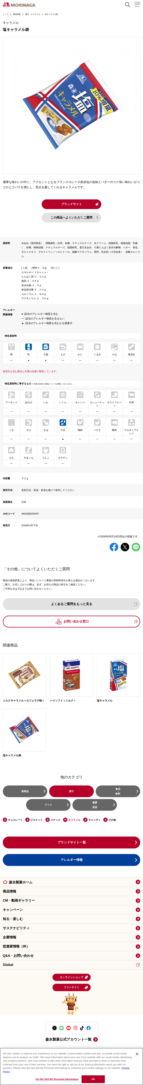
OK (93, 1079)
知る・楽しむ (13, 919)
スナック (55, 820)
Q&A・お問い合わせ (18, 956)
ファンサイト (76, 987)
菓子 (71, 791)
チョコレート (15, 820)
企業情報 (9, 937)
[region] (71, 1066)
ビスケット (37, 820)
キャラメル (74, 820)
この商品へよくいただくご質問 (71, 217)
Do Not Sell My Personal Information (57, 1079)
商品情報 (9, 891)
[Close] (137, 1054)
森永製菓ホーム (20, 882)
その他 (112, 820)
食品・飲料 (117, 791)
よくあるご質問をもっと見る (94, 604)
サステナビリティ (16, 928)
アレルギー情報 (72, 860)
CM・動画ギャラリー (19, 901)
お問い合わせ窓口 (100, 621)
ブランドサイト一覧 (71, 842)
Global (71, 965)
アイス (48, 805)
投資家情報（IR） (16, 947)
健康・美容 (94, 805)
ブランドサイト (79, 204)
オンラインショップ (74, 977)
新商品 (25, 791)
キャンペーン (13, 910)
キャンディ (94, 820)
